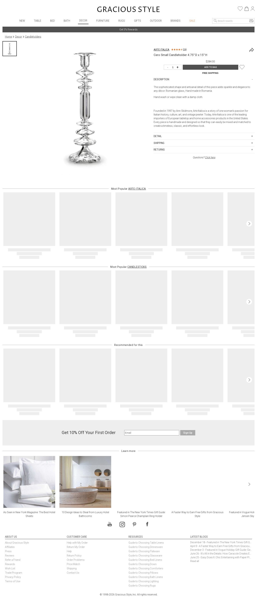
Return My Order (76, 547)
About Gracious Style (17, 542)
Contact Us (73, 572)
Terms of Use (12, 581)
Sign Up (187, 432)
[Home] (128, 10)
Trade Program (13, 572)
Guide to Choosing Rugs (142, 585)
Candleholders (33, 36)
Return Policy (74, 555)
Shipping (72, 568)
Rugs (121, 20)
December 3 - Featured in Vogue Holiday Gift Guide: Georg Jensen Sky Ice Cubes (221, 549)
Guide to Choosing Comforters (145, 568)
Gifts (137, 20)
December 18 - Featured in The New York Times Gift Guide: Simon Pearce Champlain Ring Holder (221, 542)
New (22, 20)
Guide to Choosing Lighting (143, 581)
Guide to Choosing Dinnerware (145, 547)
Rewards (10, 564)
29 (184, 49)
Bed (52, 20)
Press (8, 551)
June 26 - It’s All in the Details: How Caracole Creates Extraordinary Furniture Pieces (221, 553)
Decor (83, 20)
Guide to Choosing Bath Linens (145, 577)
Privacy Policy (13, 577)
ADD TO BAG (210, 67)
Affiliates (10, 547)
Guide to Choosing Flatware (144, 551)
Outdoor (156, 20)
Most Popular (128, 188)
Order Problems (76, 559)
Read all (194, 561)
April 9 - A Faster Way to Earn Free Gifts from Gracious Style (221, 546)
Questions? (204, 157)
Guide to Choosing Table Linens (146, 542)
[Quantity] (173, 67)
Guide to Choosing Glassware (145, 555)
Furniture (102, 20)
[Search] (215, 21)
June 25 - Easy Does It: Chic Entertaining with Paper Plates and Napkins (221, 557)
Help (69, 551)
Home (8, 36)
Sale (192, 20)
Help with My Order (77, 542)
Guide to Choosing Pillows (143, 572)
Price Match (73, 564)
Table (37, 20)
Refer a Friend (12, 559)
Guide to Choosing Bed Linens (145, 559)
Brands (175, 20)
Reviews (9, 555)
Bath (67, 20)
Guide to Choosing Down (142, 564)
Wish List (10, 568)
